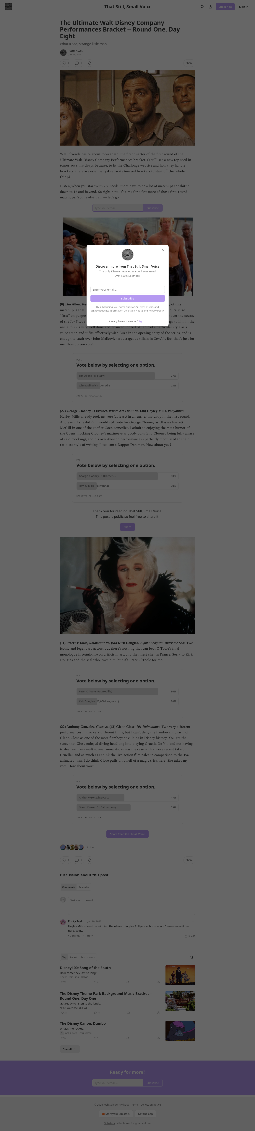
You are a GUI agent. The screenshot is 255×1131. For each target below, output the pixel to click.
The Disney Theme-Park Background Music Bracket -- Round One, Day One (106, 996)
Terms (135, 1104)
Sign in (243, 7)
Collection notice (151, 1104)
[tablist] (75, 887)
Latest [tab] (73, 957)
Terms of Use (145, 307)
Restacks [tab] (84, 887)
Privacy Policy (156, 310)
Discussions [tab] (88, 957)
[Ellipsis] (193, 921)
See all (70, 1049)
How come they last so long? (78, 973)
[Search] (202, 6)
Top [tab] (64, 957)
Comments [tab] (68, 887)
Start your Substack (115, 1114)
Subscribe (225, 7)
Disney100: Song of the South (85, 967)
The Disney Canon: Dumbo (83, 1023)
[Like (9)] (66, 63)
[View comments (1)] (78, 63)
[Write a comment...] (131, 906)
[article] (128, 975)
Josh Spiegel (76, 50)
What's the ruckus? (72, 1028)
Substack (109, 1123)
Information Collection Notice (126, 310)
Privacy (124, 1104)
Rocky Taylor (76, 921)
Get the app (145, 1114)
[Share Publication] (210, 6)
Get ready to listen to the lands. (80, 1003)
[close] (163, 250)
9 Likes (90, 847)
